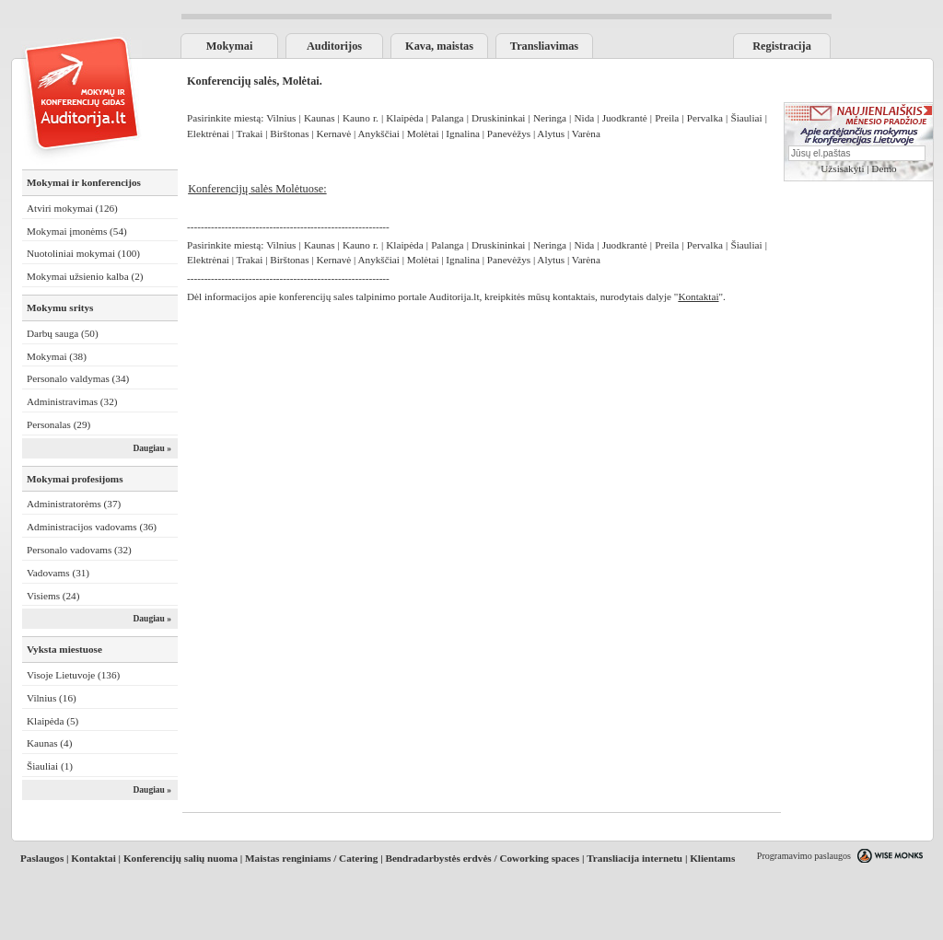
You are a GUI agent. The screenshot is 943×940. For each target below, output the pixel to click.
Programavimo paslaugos (804, 856)
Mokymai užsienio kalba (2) (85, 276)
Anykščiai (378, 133)
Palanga (447, 117)
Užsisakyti (842, 168)
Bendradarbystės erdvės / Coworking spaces (482, 858)
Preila (667, 117)
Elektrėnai (209, 133)
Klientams (712, 858)
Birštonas (289, 133)
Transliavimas (544, 46)
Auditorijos (334, 46)
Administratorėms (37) (74, 503)
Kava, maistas (439, 46)
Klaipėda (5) (52, 720)
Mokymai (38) (57, 356)
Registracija (781, 46)
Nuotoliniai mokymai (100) (83, 253)
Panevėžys (508, 133)
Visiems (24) (53, 595)
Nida (584, 117)
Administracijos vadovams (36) (92, 526)
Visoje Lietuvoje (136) (73, 674)
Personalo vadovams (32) (79, 549)
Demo (883, 168)
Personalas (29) (58, 424)
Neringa (549, 117)
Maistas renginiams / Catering (311, 858)
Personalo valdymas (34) (78, 378)
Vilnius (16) (51, 697)
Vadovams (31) (58, 572)
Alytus (551, 133)
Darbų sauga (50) (63, 333)
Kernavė (333, 133)
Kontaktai (93, 858)
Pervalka (705, 117)
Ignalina (463, 133)
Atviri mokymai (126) (72, 208)
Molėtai (423, 133)
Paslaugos (42, 858)
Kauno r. (362, 117)
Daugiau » (152, 448)
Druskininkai (498, 117)
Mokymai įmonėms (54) (77, 231)
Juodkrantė (624, 117)
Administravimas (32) (72, 401)
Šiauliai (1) (50, 766)
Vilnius (281, 117)
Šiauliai (746, 117)
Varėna (586, 133)
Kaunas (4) (49, 743)
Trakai (250, 133)
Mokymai (229, 46)
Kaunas (319, 117)
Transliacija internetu (634, 858)
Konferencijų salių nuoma (180, 858)
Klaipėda (404, 117)
